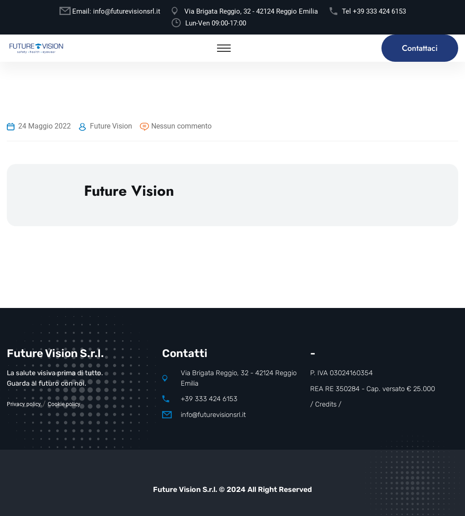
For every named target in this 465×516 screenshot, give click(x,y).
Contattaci (420, 48)
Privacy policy (24, 404)
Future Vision (111, 126)
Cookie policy (64, 404)
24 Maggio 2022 (44, 126)
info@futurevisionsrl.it (126, 11)
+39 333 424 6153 (379, 11)
